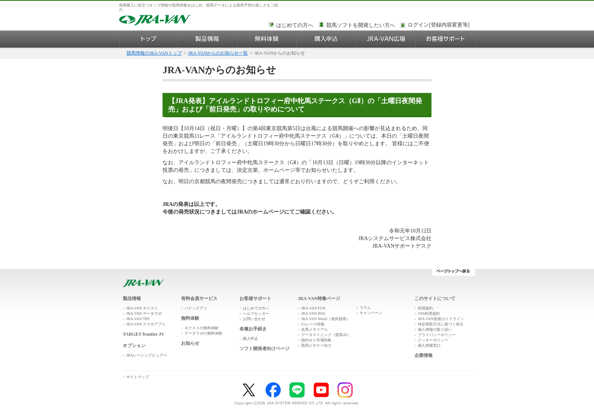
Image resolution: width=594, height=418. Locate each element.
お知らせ (190, 343)
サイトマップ (137, 377)
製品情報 (207, 38)
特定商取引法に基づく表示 (440, 324)
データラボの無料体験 (203, 333)
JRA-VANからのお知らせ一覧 (218, 53)
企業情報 (423, 355)
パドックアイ (195, 308)
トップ (148, 38)
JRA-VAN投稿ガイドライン (441, 319)
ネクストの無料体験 (201, 328)
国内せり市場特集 (316, 340)
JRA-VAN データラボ (144, 313)
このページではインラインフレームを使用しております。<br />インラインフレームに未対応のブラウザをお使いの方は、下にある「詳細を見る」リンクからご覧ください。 (440, 25)
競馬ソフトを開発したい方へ (360, 25)
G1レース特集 (313, 324)
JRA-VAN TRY (138, 319)
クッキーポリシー (433, 340)
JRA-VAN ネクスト (142, 308)
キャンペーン (371, 313)
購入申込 (326, 38)
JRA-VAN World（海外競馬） (325, 319)
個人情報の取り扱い (435, 329)
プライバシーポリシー (437, 335)
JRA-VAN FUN (313, 308)
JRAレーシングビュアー (146, 355)
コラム (365, 307)
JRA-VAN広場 (386, 38)
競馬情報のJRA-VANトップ (154, 53)
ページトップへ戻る (453, 272)
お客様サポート (445, 38)
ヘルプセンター (256, 313)
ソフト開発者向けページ (264, 348)
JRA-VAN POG (313, 313)
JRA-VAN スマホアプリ (146, 324)
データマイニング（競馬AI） (326, 335)
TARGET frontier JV (143, 334)
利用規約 (425, 308)
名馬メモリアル (314, 329)
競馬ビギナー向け (316, 345)
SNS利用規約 (429, 313)
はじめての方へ (294, 25)
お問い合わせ (254, 319)
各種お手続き (253, 329)
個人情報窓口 (429, 345)
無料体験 (267, 38)
